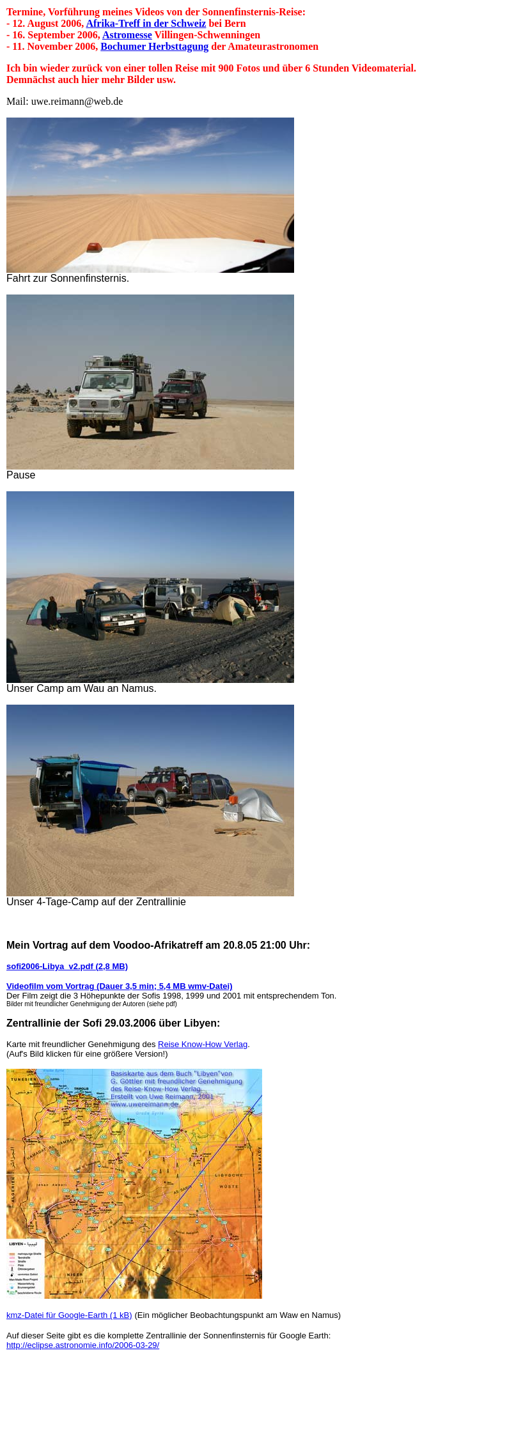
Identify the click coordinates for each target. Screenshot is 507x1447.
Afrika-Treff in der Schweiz (146, 23)
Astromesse (127, 34)
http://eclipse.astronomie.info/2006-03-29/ (82, 1345)
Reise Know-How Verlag (202, 1044)
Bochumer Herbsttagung (154, 46)
